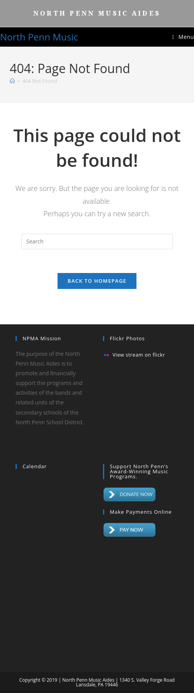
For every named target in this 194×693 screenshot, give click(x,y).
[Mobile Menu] (183, 36)
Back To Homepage (97, 280)
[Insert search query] (97, 241)
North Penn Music (39, 36)
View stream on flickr (139, 355)
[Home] (12, 80)
